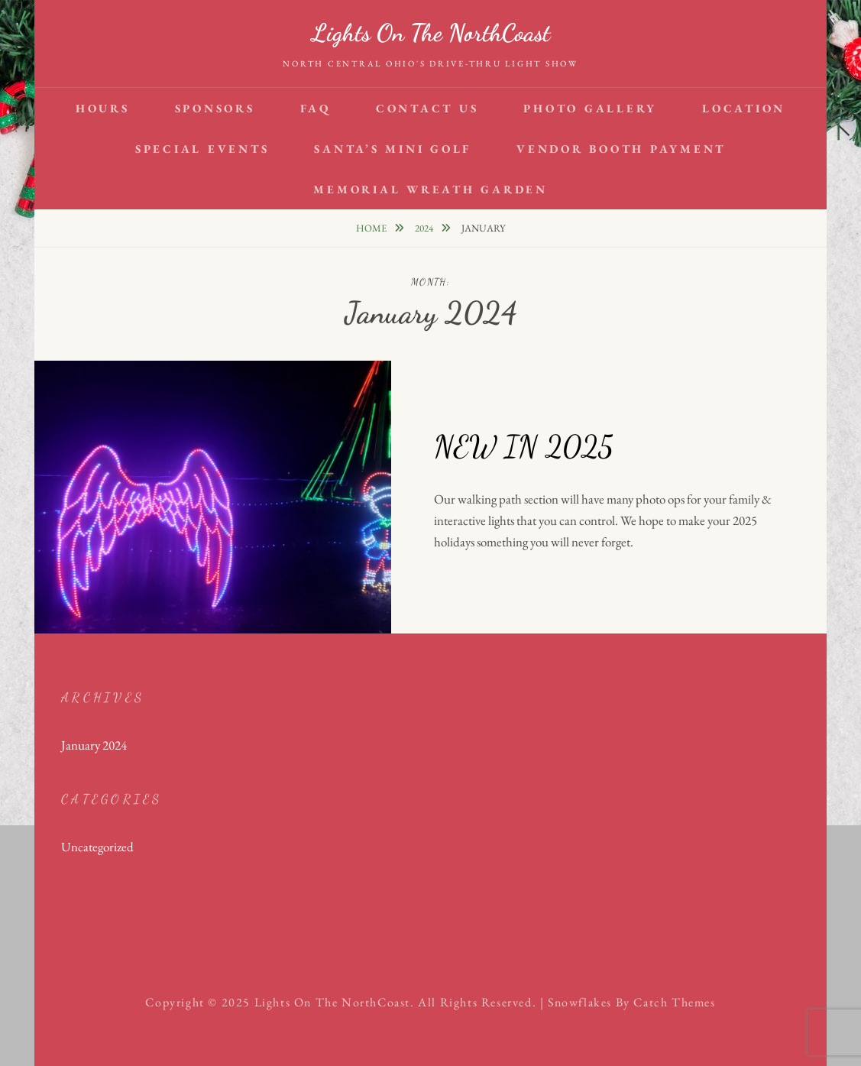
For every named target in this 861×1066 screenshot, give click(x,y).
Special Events (202, 148)
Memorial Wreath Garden (430, 189)
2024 (425, 228)
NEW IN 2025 (523, 446)
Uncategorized (97, 846)
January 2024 (94, 745)
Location (743, 108)
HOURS (103, 108)
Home (372, 228)
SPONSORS (215, 108)
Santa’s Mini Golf (392, 148)
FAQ (315, 108)
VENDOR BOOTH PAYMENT (621, 148)
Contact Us (427, 108)
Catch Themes (674, 1002)
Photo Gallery (590, 108)
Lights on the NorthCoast (431, 32)
